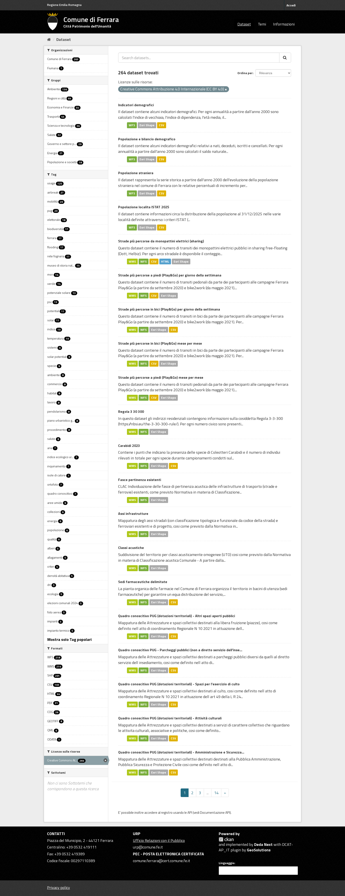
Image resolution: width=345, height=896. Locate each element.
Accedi (291, 5)
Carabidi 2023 (129, 445)
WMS (132, 261)
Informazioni (284, 24)
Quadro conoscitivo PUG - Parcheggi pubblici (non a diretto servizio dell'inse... (180, 650)
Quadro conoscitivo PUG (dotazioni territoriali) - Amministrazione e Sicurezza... (181, 752)
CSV (161, 125)
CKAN (226, 839)
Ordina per (245, 73)
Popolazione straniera (135, 173)
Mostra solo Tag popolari (69, 639)
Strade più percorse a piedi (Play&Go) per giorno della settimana (169, 275)
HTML (165, 261)
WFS (132, 125)
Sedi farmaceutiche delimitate (142, 581)
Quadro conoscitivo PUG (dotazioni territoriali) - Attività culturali (170, 718)
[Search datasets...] (198, 58)
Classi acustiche (131, 547)
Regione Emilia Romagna (64, 4)
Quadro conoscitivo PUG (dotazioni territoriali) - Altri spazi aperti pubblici (176, 615)
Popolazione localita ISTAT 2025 (143, 207)
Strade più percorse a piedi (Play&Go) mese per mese (160, 377)
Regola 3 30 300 (131, 411)
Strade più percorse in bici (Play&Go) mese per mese (160, 343)
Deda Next (263, 844)
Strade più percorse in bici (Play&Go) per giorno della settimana (169, 309)
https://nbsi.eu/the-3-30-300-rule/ (148, 424)
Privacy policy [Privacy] (58, 888)
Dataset (244, 24)
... (208, 793)
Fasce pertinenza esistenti (139, 479)
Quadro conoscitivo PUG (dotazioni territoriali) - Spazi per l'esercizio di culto (179, 684)
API (189, 812)
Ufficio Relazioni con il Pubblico (159, 840)
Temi (262, 24)
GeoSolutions (259, 850)
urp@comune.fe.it (148, 847)
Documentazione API (215, 812)
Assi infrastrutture (133, 513)
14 (216, 793)
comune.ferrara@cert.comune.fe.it (161, 861)
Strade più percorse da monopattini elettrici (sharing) (161, 241)
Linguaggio (226, 863)
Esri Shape (146, 125)
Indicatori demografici (136, 105)
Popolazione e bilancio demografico (146, 139)
